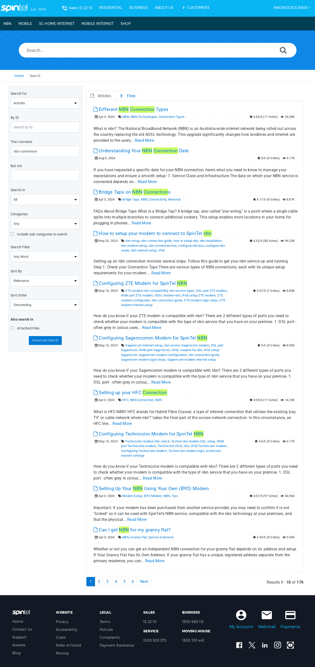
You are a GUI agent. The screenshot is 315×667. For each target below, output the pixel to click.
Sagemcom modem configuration (163, 355)
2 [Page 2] (99, 581)
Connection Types (172, 117)
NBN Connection (142, 400)
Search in (18, 190)
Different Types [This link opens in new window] (131, 109)
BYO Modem (153, 496)
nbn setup (132, 241)
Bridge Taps (130, 199)
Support (19, 637)
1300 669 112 (193, 622)
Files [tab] (127, 95)
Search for (19, 93)
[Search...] (158, 50)
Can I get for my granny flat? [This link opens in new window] (132, 530)
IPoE (161, 250)
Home (19, 76)
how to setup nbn (185, 241)
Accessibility (66, 629)
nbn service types (181, 291)
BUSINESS (138, 7)
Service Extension (161, 537)
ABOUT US (164, 7)
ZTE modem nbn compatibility (146, 291)
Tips (175, 496)
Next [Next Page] (144, 581)
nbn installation (211, 241)
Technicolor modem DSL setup (193, 441)
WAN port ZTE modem (137, 295)
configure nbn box (191, 246)
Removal (174, 199)
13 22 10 (150, 622)
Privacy (62, 622)
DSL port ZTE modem (211, 291)
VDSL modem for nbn (187, 350)
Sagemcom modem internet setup (191, 359)
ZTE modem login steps (201, 300)
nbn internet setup (144, 250)
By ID (15, 118)
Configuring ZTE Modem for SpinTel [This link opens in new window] (140, 283)
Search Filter (20, 247)
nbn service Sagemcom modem (186, 345)
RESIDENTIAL (110, 7)
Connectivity (157, 199)
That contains (21, 142)
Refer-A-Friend (68, 645)
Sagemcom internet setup (143, 345)
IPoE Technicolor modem (208, 446)
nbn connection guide (156, 241)
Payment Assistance (117, 645)
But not (16, 166)
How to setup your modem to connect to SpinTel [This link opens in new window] (153, 233)
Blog (16, 653)
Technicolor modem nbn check (147, 441)
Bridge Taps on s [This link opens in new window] (132, 192)
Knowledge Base (291, 7)
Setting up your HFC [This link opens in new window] (130, 392)
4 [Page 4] (116, 581)
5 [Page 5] (124, 581)
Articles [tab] (101, 95)
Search (35, 76)
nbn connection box (162, 246)
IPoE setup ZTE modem (199, 295)
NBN (125, 117)
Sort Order (19, 295)
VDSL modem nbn (167, 295)
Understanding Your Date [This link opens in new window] (141, 151)
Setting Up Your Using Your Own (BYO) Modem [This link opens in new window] (151, 488)
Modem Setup (132, 496)
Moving (62, 653)
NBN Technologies (143, 117)
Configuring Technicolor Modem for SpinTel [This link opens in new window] (149, 434)
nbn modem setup (134, 246)
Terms (105, 622)
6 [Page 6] (133, 581)
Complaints (110, 637)
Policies (106, 629)
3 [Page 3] (107, 581)
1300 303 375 (154, 640)
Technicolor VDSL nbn (173, 446)
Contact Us (22, 629)
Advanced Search (45, 340)
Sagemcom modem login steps (143, 359)
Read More (144, 140)
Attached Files (25, 328)
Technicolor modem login (186, 451)
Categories (19, 214)
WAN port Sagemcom (154, 350)
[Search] (283, 50)
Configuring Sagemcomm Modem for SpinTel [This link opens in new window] (150, 338)
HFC (125, 400)
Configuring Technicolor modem (144, 451)
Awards (18, 645)
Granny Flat (138, 537)
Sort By (16, 271)
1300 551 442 (193, 640)
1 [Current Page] (91, 581)
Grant (61, 637)
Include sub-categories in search (39, 234)
